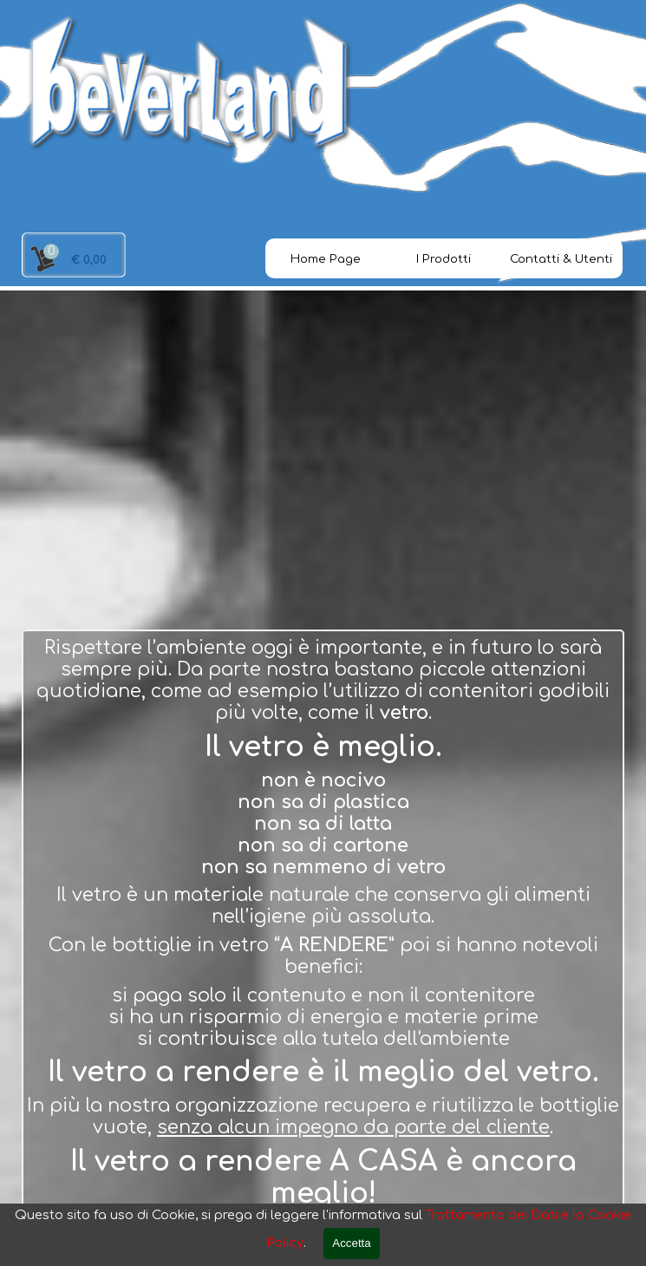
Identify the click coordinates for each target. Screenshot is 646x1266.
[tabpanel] (323, 923)
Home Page (325, 258)
